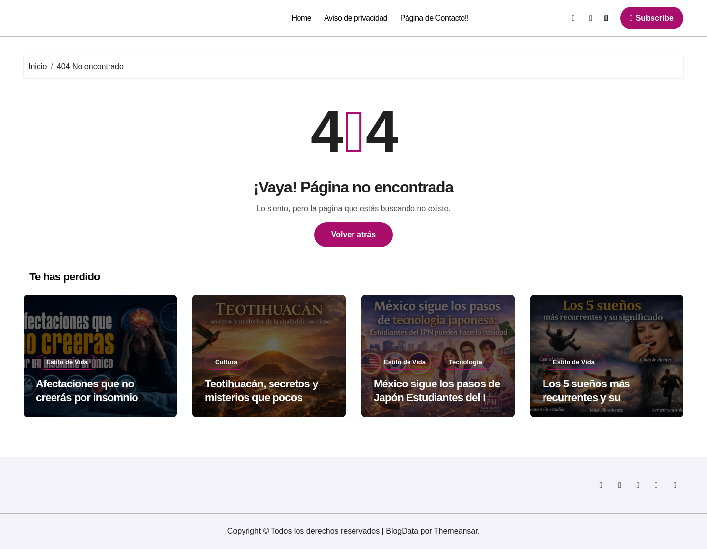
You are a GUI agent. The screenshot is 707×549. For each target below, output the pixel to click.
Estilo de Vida (67, 362)
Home (302, 18)
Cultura (226, 362)
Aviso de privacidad (355, 18)
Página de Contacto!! (434, 18)
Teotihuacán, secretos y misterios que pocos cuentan (261, 398)
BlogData (402, 531)
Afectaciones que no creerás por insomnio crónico (87, 398)
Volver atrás (353, 234)
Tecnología (465, 362)
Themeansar (456, 531)
